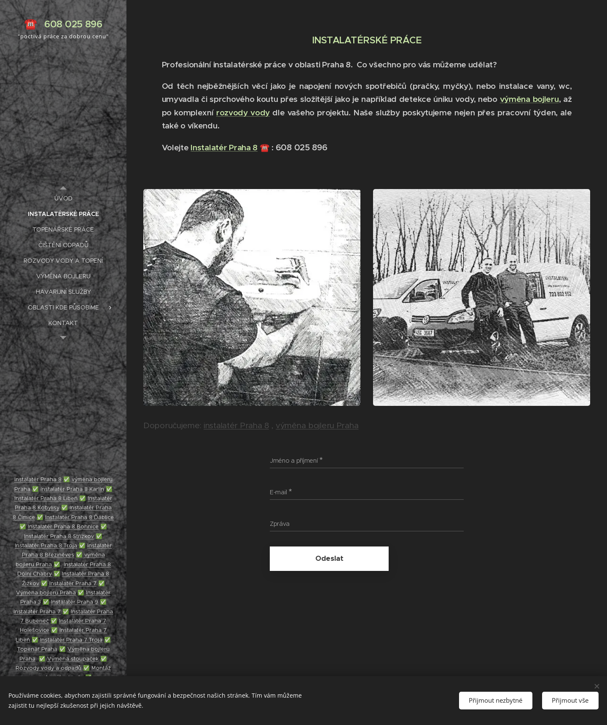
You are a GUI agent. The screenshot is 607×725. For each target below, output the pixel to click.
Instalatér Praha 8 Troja (46, 545)
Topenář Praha (37, 649)
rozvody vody (243, 112)
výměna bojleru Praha (317, 425)
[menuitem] (63, 198)
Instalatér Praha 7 (73, 583)
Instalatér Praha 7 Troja (71, 640)
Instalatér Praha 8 (224, 147)
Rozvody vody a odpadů (48, 668)
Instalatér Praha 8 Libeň (46, 498)
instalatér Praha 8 (236, 425)
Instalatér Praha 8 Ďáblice (79, 517)
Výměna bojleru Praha (46, 592)
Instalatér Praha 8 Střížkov (59, 536)
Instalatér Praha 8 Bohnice (63, 526)
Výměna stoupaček (73, 659)
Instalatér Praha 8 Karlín (72, 489)
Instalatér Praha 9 (74, 602)
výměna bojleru (529, 99)
